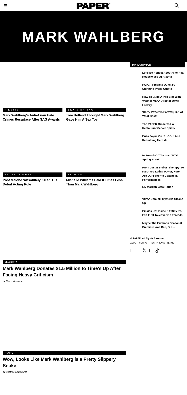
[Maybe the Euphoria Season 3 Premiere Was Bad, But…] (135, 225)
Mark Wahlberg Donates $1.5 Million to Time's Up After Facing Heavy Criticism (62, 271)
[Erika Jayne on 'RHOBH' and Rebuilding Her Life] (135, 138)
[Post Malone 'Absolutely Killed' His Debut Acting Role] (32, 152)
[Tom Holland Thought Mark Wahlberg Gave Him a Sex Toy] (96, 88)
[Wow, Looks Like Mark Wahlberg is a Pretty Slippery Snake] (64, 320)
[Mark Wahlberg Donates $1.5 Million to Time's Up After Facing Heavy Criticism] (64, 229)
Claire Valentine (14, 281)
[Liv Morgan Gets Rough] (135, 189)
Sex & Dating (81, 110)
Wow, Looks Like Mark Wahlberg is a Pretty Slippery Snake (59, 362)
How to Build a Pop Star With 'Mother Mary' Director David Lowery (161, 101)
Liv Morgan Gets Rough (157, 186)
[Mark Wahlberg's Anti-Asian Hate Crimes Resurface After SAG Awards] (32, 88)
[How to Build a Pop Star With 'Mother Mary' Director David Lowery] (135, 99)
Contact (144, 243)
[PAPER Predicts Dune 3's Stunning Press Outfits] (135, 87)
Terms (170, 243)
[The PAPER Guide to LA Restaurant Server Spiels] (135, 126)
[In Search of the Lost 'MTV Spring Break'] (135, 158)
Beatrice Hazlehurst (16, 372)
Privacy (161, 243)
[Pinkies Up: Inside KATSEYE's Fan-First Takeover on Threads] (135, 213)
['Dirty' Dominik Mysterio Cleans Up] (135, 201)
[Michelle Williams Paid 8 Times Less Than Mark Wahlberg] (96, 152)
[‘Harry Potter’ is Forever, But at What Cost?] (135, 114)
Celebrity (11, 262)
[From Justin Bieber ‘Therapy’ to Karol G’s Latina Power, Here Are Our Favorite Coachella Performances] (135, 170)
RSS (152, 243)
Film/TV (12, 110)
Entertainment (20, 174)
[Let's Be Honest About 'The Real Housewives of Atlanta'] (135, 75)
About (133, 243)
